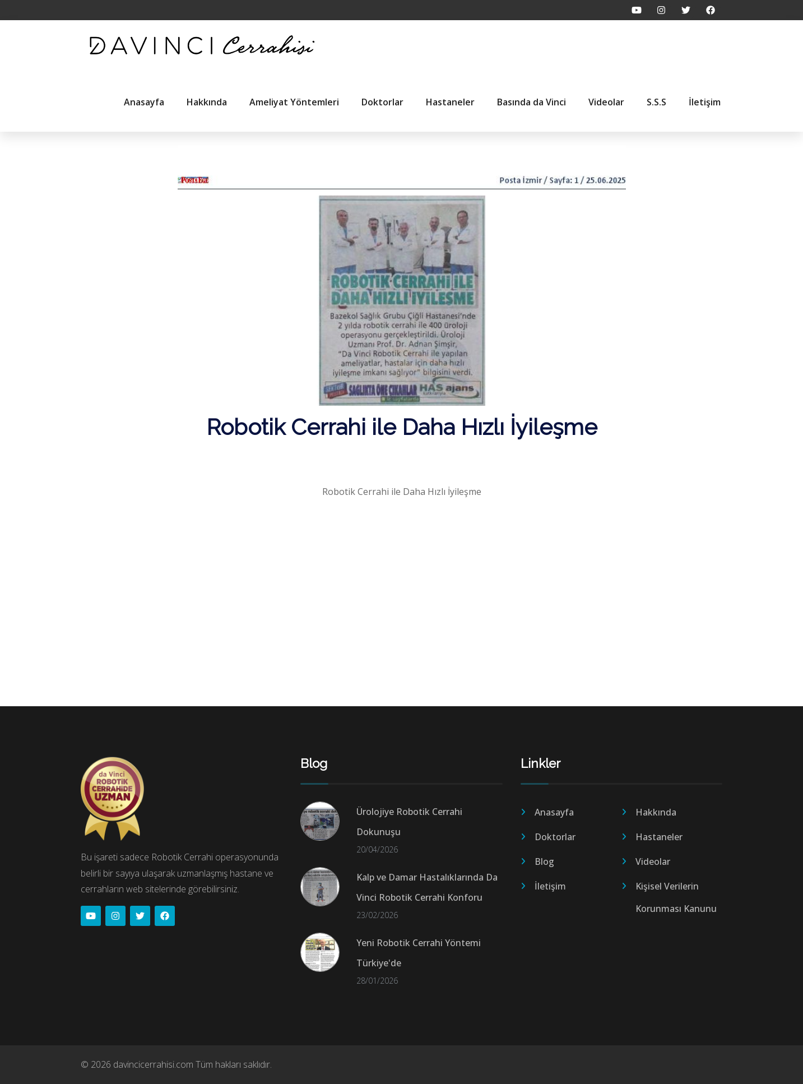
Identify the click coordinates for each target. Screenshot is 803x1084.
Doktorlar (382, 102)
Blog (544, 861)
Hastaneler (450, 102)
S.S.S (656, 102)
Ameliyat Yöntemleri (294, 102)
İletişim (705, 102)
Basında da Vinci (531, 102)
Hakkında (207, 102)
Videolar (606, 102)
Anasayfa (144, 102)
